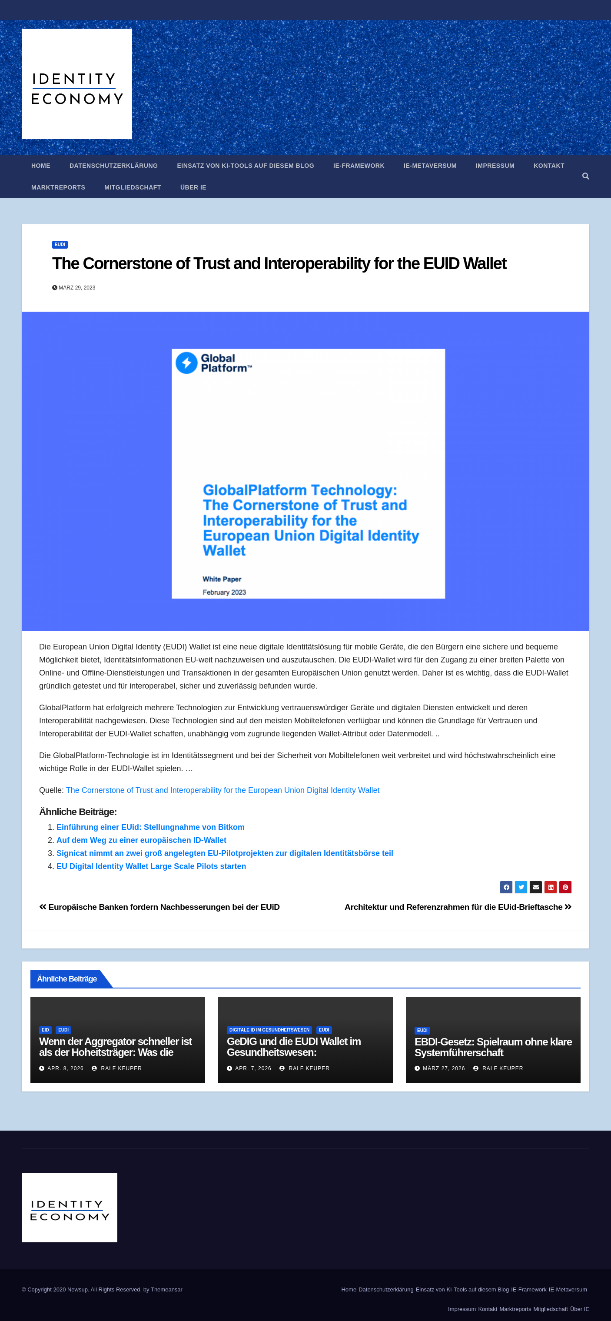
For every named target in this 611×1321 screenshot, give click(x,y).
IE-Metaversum (430, 165)
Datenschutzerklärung (114, 165)
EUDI (60, 244)
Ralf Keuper (117, 1068)
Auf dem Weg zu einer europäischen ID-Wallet (141, 840)
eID (45, 1030)
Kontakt (549, 165)
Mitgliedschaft (132, 187)
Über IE (193, 187)
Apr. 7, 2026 (253, 1068)
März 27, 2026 (444, 1068)
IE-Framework (359, 165)
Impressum (495, 165)
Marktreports (58, 187)
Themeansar (167, 1289)
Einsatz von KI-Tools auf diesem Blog (245, 165)
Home (40, 165)
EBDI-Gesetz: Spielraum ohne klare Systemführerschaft (493, 1047)
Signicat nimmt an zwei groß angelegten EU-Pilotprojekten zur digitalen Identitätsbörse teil (224, 853)
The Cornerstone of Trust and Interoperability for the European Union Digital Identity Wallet (223, 790)
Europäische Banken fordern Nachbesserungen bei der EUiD (159, 907)
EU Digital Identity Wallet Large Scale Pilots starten (151, 866)
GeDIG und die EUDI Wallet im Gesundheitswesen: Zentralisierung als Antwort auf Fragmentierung (295, 1057)
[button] (585, 176)
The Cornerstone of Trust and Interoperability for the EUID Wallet (279, 263)
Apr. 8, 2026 (65, 1068)
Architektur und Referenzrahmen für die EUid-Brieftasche (458, 907)
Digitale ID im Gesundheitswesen (269, 1030)
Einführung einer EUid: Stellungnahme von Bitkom (150, 827)
